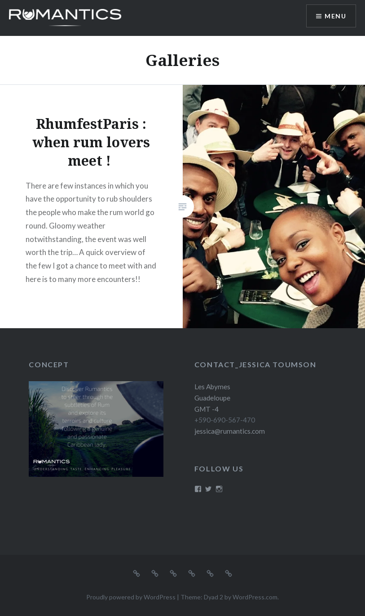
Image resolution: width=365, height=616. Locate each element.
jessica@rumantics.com (229, 431)
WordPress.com (255, 597)
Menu (335, 16)
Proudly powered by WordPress (131, 597)
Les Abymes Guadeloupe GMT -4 (212, 398)
